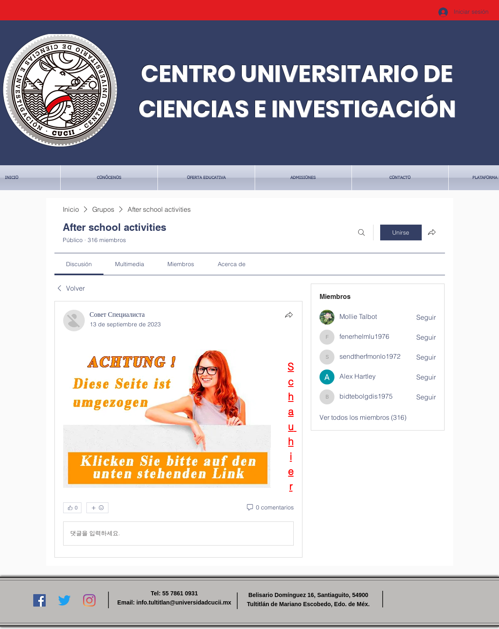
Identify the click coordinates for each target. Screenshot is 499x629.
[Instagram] (89, 600)
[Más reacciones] (97, 507)
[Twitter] (64, 600)
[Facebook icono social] (39, 600)
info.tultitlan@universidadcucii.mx (183, 602)
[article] (178, 429)
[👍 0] (72, 507)
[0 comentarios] (270, 508)
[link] (79, 264)
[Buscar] (361, 232)
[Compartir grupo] (432, 232)
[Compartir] (289, 315)
